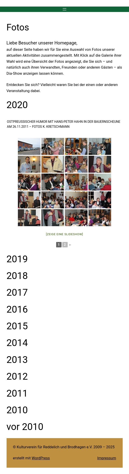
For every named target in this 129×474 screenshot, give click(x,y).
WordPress (41, 458)
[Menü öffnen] (64, 9)
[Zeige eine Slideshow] (64, 234)
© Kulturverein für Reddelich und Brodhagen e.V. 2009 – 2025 (64, 447)
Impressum (106, 458)
